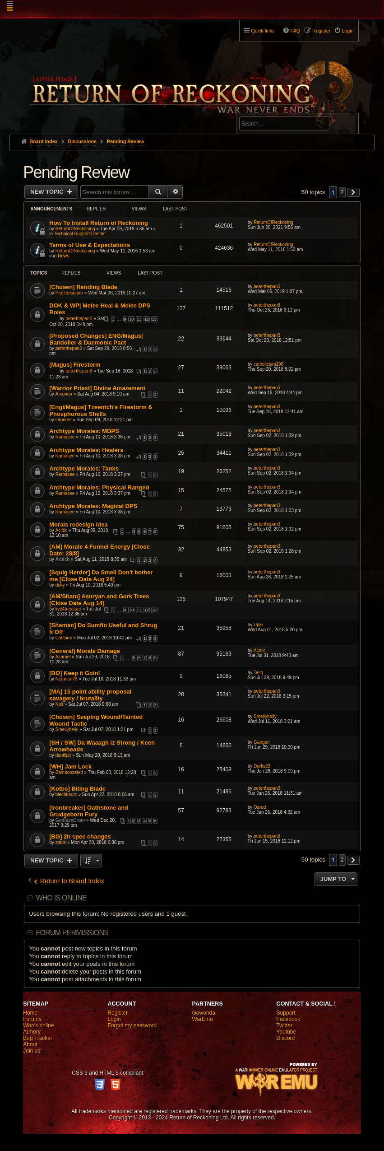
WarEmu (202, 1019)
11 (139, 319)
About (30, 1044)
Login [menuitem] (347, 30)
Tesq (258, 672)
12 (146, 319)
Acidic (62, 530)
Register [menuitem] (321, 30)
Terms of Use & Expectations (89, 245)
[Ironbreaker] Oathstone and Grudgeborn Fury (88, 811)
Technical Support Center (79, 233)
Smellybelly (67, 729)
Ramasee (65, 436)
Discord (286, 1038)
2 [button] (342, 192)
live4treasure (68, 608)
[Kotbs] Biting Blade (77, 788)
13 (154, 319)
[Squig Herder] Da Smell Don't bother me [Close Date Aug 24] (101, 575)
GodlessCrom (70, 820)
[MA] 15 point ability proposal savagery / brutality (90, 695)
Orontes (64, 419)
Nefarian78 (67, 678)
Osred (260, 807)
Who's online (38, 1025)
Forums (32, 1019)
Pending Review (76, 172)
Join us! (32, 1051)
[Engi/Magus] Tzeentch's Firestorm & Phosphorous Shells (100, 410)
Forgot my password (132, 1025)
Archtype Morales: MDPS (84, 431)
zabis (61, 842)
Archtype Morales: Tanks (84, 468)
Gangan (262, 742)
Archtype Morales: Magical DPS (93, 506)
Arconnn (64, 393)
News (63, 255)
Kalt (59, 704)
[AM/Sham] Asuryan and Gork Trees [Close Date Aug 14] (99, 599)
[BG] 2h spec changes (80, 836)
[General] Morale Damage (84, 651)
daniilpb (63, 755)
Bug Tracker (37, 1038)
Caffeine (64, 637)
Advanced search (267, 109)
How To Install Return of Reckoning (98, 222)
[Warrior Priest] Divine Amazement (97, 388)
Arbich (63, 559)
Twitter (284, 1025)
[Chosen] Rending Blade (83, 287)
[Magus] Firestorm (74, 364)
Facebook (289, 1019)
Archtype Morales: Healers (86, 450)
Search (347, 125)
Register (117, 1013)
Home (30, 1013)
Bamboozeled (69, 772)
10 (131, 319)
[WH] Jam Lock (70, 766)
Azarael (63, 656)
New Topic (47, 191)
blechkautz (66, 794)
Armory (32, 1032)
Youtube (286, 1032)
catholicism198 (268, 364)
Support (286, 1013)
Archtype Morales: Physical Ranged (99, 487)
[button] (353, 192)
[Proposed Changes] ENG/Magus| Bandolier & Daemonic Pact (96, 339)
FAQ (295, 30)
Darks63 (262, 766)
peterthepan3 (267, 286)
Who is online (61, 898)
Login (113, 1019)
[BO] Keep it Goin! (74, 673)
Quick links (262, 30)
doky (60, 584)
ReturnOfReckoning (75, 228)
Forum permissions (72, 933)
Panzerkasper (69, 292)
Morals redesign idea (78, 524)
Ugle (258, 624)
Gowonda (203, 1013)
